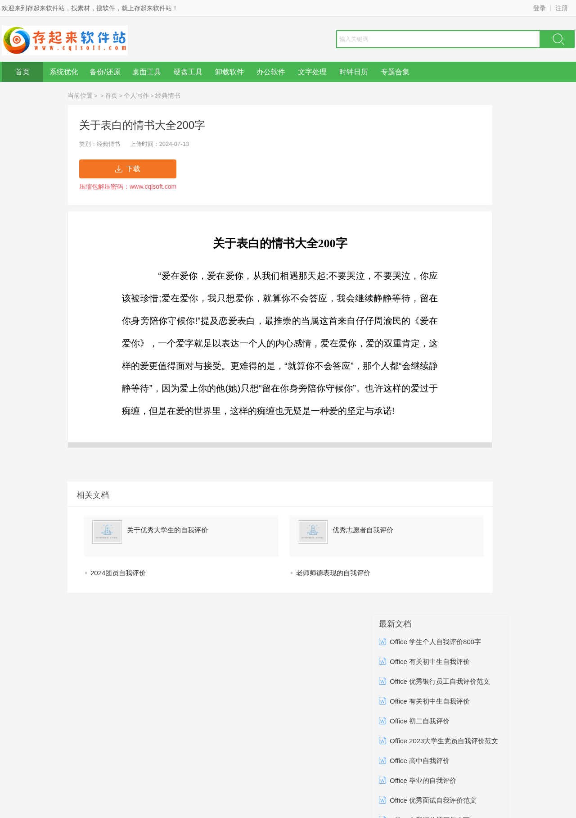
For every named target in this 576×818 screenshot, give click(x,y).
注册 (561, 8)
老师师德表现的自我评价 (333, 573)
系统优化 (64, 72)
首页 (22, 72)
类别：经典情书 (99, 144)
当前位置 (80, 95)
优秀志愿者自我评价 (363, 530)
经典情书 (167, 95)
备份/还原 (105, 72)
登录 (539, 8)
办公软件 (270, 72)
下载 (127, 169)
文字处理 (312, 72)
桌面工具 (146, 72)
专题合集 (395, 72)
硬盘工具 (188, 72)
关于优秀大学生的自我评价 (167, 530)
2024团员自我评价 (118, 573)
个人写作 (136, 95)
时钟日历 (353, 72)
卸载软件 (229, 72)
